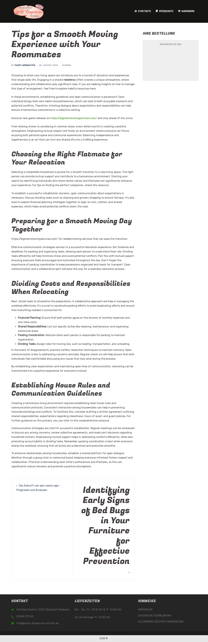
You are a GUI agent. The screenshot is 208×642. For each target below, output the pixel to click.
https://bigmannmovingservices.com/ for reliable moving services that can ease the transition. (69, 238)
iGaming (66, 65)
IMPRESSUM (145, 609)
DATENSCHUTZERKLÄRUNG (154, 615)
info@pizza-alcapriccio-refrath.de (37, 623)
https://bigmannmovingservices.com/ (73, 118)
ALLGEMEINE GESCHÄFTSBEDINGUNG (160, 621)
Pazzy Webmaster (25, 65)
